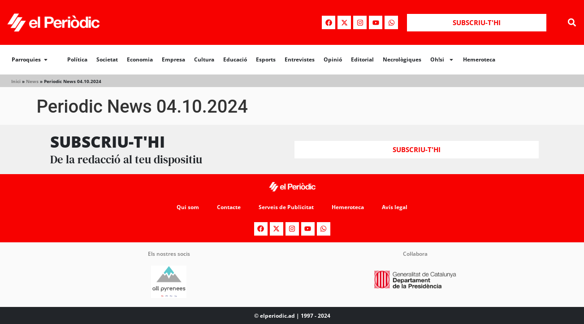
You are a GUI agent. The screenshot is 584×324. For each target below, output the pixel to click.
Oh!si (442, 60)
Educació (235, 59)
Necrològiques (402, 59)
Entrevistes (300, 59)
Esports (266, 59)
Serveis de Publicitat (286, 207)
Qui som (188, 207)
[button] (572, 22)
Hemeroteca (479, 59)
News (32, 81)
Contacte (229, 207)
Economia (140, 59)
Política (77, 59)
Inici (16, 81)
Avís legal (394, 207)
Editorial (362, 59)
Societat (107, 59)
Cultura (204, 59)
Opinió (333, 59)
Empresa (173, 59)
